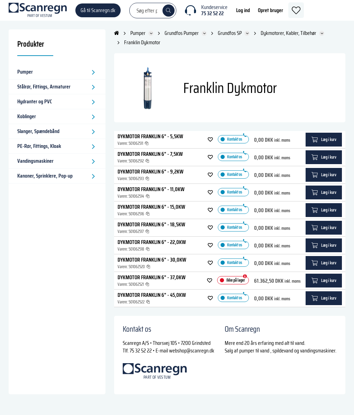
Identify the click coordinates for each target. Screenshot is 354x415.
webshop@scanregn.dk (191, 357)
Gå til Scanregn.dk (98, 13)
